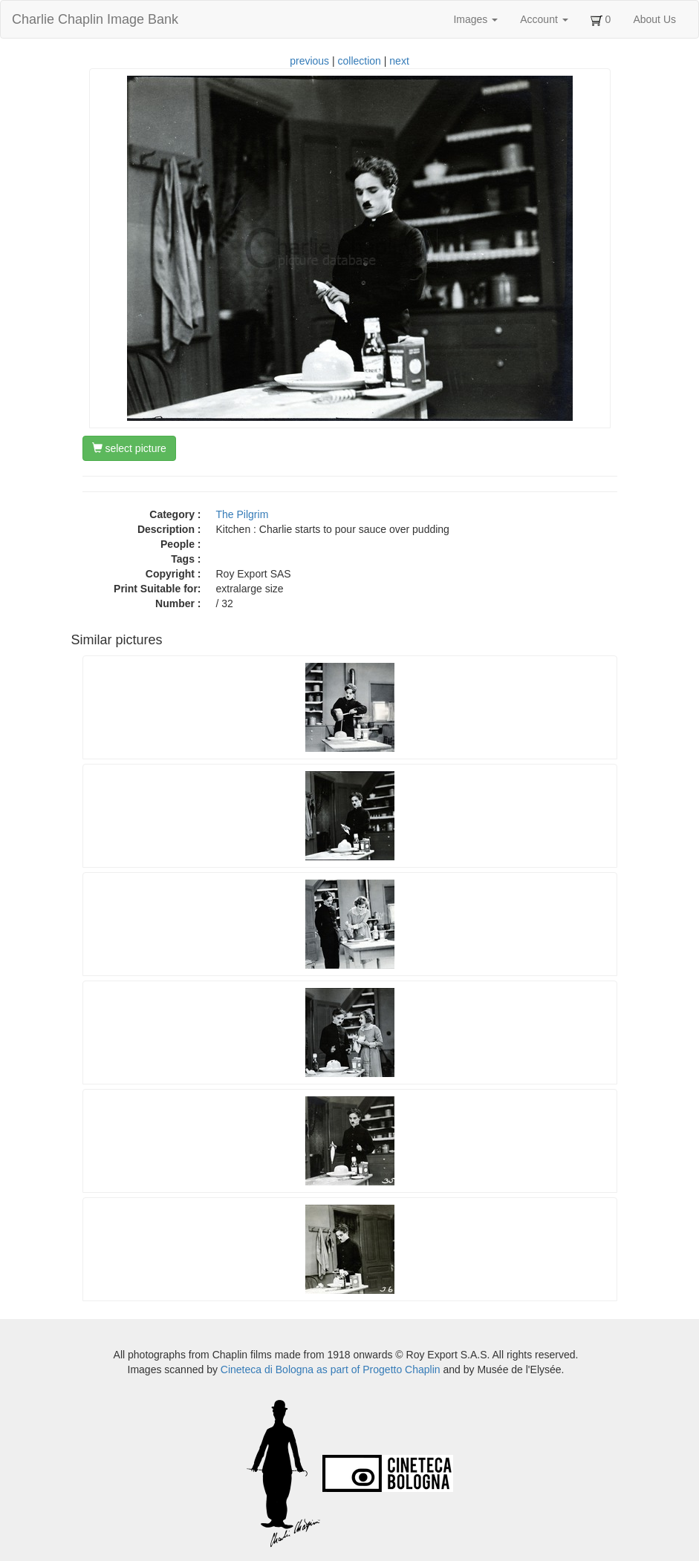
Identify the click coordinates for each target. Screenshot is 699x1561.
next (399, 61)
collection (359, 61)
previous (309, 61)
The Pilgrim (242, 514)
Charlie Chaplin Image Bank (95, 19)
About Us (654, 19)
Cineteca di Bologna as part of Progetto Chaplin (330, 1369)
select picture (129, 448)
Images (475, 19)
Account (544, 19)
